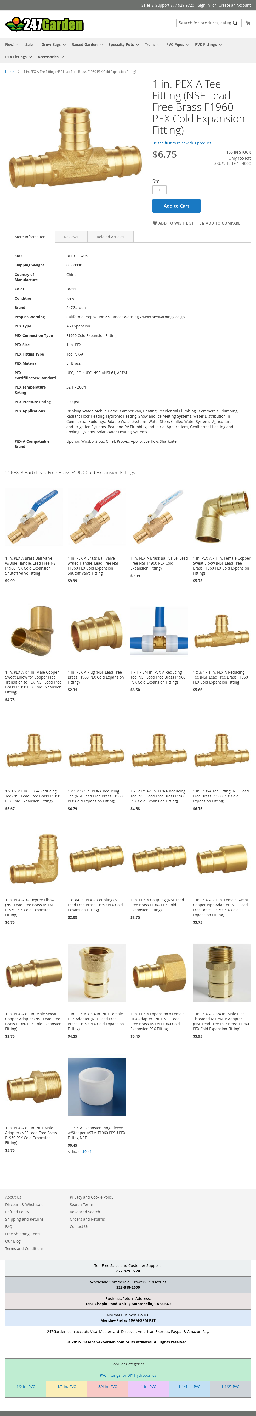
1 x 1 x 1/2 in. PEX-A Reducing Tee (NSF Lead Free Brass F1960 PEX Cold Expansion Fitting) (95, 796)
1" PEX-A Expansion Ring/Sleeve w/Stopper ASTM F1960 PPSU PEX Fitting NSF (96, 1132)
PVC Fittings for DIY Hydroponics (128, 1375)
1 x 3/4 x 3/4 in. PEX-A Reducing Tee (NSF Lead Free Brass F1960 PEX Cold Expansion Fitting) (157, 796)
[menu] (128, 50)
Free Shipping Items (22, 1233)
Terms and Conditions (24, 1248)
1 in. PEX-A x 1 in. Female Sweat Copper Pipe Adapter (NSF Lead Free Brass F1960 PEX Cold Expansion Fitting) (220, 907)
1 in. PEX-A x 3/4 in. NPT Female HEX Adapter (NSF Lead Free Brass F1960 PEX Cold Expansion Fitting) (96, 1021)
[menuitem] (11, 44)
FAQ (8, 1226)
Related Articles (110, 236)
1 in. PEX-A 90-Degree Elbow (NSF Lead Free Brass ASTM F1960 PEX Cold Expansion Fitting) (29, 907)
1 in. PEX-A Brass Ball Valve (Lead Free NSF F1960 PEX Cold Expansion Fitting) (159, 563)
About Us (13, 1197)
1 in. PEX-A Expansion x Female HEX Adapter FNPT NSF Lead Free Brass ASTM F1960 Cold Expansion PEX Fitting (157, 1021)
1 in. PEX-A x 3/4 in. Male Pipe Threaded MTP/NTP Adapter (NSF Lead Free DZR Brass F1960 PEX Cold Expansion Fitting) (221, 1021)
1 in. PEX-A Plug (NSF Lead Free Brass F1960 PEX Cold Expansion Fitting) (96, 677)
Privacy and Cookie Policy (91, 1197)
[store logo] (44, 24)
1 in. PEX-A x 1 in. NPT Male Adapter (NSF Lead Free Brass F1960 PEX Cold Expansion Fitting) (31, 1135)
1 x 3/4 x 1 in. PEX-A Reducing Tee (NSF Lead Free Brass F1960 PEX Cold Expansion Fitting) (220, 677)
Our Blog (13, 1241)
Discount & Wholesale (24, 1204)
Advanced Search (85, 1211)
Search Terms (82, 1204)
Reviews (71, 236)
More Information (30, 236)
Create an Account (235, 5)
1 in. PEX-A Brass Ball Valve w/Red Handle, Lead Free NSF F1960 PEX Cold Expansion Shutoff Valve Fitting (93, 566)
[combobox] (209, 23)
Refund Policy (17, 1211)
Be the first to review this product (181, 142)
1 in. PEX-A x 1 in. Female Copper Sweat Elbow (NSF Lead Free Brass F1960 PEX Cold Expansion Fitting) (222, 566)
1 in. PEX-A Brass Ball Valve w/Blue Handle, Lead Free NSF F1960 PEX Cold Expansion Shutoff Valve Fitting (31, 566)
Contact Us (79, 1226)
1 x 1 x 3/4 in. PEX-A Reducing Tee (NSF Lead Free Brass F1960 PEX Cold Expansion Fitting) (157, 677)
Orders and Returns (87, 1219)
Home (9, 71)
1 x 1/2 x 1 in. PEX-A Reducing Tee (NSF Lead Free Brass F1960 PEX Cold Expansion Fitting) (32, 796)
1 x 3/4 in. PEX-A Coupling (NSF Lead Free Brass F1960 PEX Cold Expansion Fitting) (95, 904)
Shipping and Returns (24, 1219)
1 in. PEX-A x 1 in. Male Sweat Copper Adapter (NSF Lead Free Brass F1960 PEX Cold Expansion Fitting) (33, 1021)
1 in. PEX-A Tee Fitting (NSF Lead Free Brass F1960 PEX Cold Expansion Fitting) (221, 796)
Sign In (204, 5)
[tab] (30, 237)
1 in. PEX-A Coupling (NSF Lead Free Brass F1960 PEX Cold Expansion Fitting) (157, 904)
